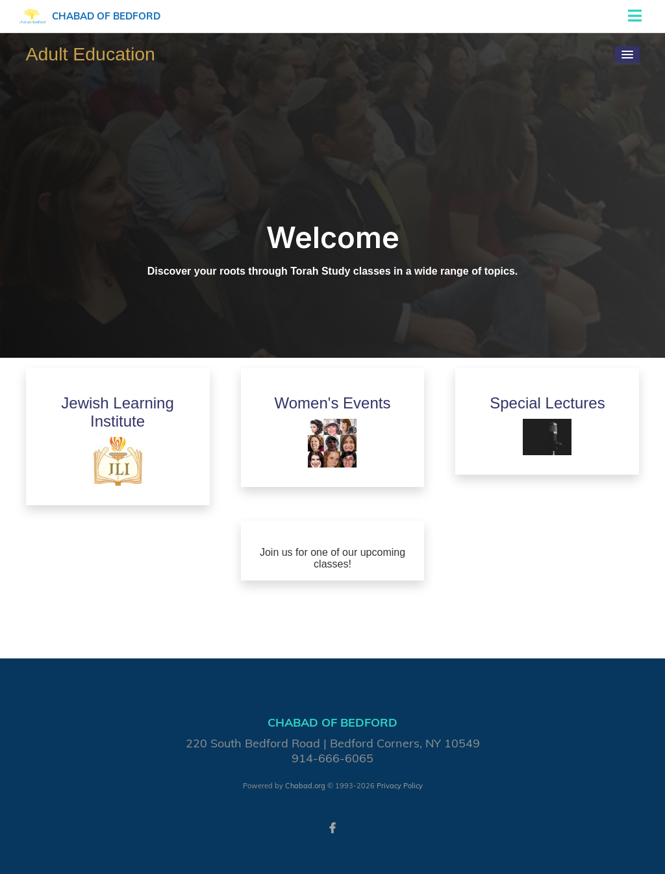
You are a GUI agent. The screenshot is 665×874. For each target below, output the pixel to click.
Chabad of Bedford (106, 16)
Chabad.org (305, 785)
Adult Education (90, 54)
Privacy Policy (400, 785)
